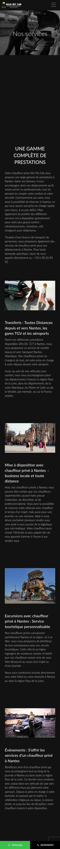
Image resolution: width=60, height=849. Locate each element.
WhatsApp (15, 845)
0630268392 (45, 845)
